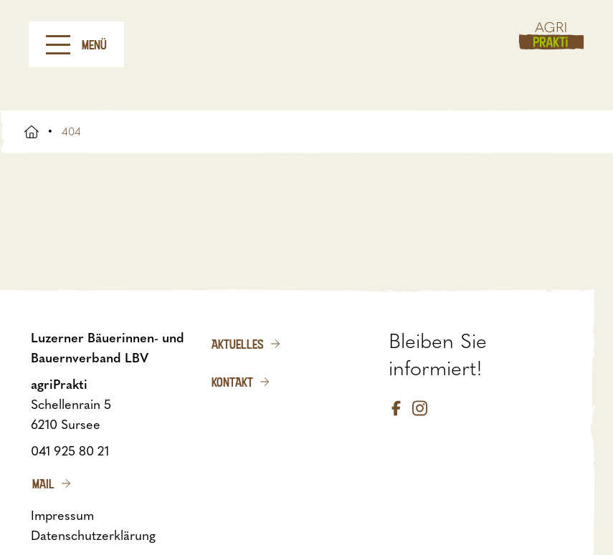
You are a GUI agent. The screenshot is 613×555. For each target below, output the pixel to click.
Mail (43, 483)
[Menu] (58, 44)
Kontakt (232, 382)
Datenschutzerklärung (93, 536)
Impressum (62, 515)
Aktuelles (238, 344)
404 (71, 131)
